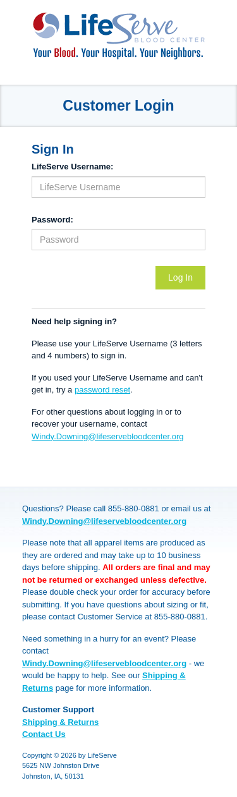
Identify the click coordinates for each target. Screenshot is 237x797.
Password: (52, 219)
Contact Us (44, 734)
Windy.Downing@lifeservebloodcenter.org (108, 436)
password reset (102, 389)
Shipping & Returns (60, 722)
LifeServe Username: (72, 166)
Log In (180, 277)
